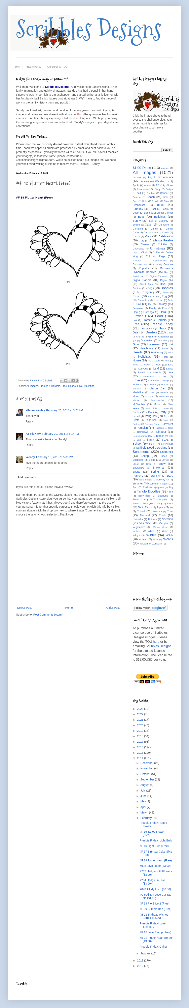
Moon (136, 396)
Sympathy (159, 487)
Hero (170, 352)
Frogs (163, 328)
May (143, 801)
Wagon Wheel (160, 527)
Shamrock (166, 451)
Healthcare (146, 348)
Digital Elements (159, 276)
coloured (137, 260)
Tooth (170, 503)
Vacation (167, 519)
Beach (151, 197)
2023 (140, 708)
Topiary (161, 507)
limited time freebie (149, 372)
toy (171, 507)
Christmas (157, 248)
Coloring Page (155, 256)
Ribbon (160, 436)
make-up (151, 384)
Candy (154, 228)
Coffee (156, 252)
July (143, 790)
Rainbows (142, 432)
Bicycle (155, 201)
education (153, 296)
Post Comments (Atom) (48, 614)
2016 (140, 747)
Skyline (165, 460)
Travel (141, 511)
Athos (169, 185)
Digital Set (166, 280)
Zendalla (157, 543)
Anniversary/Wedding (153, 181)
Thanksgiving (160, 499)
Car (146, 232)
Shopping (138, 459)
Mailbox (137, 384)
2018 (140, 736)
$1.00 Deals (142, 168)
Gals (136, 332)
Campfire (164, 224)
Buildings (160, 216)
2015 (140, 752)
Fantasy (162, 304)
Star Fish (156, 475)
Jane (166, 360)
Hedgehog (157, 352)
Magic (166, 380)
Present (168, 424)
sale (171, 436)
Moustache (157, 400)
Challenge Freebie (161, 240)
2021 (140, 719)
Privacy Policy (33, 66)
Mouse (136, 400)
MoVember (139, 404)
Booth (136, 212)
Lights (169, 368)
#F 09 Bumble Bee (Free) (156, 909)
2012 (140, 966)
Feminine (138, 308)
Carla (155, 232)
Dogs (150, 288)
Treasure (157, 511)
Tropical (145, 515)
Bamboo (151, 193)
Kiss (170, 364)
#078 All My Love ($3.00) (155, 889)
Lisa (170, 372)
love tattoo (153, 380)
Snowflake (138, 467)
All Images (32, 386)
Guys (136, 344)
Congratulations (159, 260)
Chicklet (162, 244)
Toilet (145, 503)
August (145, 785)
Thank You (139, 499)
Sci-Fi (152, 443)
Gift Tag (140, 336)
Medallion (138, 392)
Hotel (165, 357)
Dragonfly (149, 292)
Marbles (165, 384)
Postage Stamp (152, 424)
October (145, 774)
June (143, 796)
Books (164, 209)
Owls (151, 412)
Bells (144, 201)
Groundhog (163, 340)
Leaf (156, 368)
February (146, 818)
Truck (162, 515)
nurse (166, 408)
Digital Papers (142, 280)
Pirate (136, 420)
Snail (148, 464)
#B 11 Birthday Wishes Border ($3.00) (154, 916)
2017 (140, 741)
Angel (151, 177)
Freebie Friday (162, 324)
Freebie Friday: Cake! (153, 946)
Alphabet (137, 177)
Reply (29, 421)
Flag (135, 312)
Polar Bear (151, 420)
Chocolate (138, 248)
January (145, 953)
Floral (162, 312)
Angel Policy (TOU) (57, 66)
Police (166, 420)
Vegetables (139, 527)
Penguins (151, 416)
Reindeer (160, 431)
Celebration (165, 236)
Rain (170, 428)
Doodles (166, 288)
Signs (152, 459)
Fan (150, 304)
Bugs (141, 216)
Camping (138, 228)
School (137, 443)
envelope (144, 300)
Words (168, 539)
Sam (139, 440)
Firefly (152, 308)
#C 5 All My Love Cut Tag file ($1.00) (155, 896)
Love (79, 386)
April (143, 807)
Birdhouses (139, 205)
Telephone (162, 495)
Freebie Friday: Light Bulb (156, 840)
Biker (166, 201)
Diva (162, 284)
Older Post (113, 607)
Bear (165, 197)
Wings (136, 535)
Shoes (163, 456)
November (147, 768)
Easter (137, 296)
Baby (157, 189)
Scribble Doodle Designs (151, 447)
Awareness (143, 189)
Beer (135, 201)
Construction (140, 264)
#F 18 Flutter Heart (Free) (156, 860)
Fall (139, 304)
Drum (165, 292)
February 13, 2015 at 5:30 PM (54, 457)
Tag (171, 487)
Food (159, 316)
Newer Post (24, 607)
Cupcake (144, 268)
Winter (151, 535)
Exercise (158, 300)
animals (168, 177)
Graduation (147, 340)
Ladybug (143, 368)
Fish (164, 308)
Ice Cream (154, 360)
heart (165, 348)
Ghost (170, 332)
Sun (135, 487)
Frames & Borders (50, 386)
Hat (170, 344)
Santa (150, 439)
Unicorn (152, 519)
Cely (141, 240)
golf (134, 340)
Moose (149, 396)
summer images (159, 483)
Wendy (30, 457)
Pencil (136, 416)
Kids (158, 364)
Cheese (145, 244)
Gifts (151, 336)
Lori (165, 376)
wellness (137, 531)
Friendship (148, 328)
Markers (137, 388)
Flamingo (148, 312)
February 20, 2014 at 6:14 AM (60, 433)
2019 (140, 730)
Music (157, 404)
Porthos (137, 424)
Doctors (137, 288)
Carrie (165, 232)
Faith (170, 300)
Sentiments (141, 452)
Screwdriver (167, 444)
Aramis (147, 185)
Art (157, 185)
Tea (171, 491)
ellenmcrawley (35, 410)
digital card (138, 276)
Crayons (168, 264)
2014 (140, 758)
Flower (138, 316)
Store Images (145, 479)
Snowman (159, 467)
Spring (155, 471)
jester (135, 364)
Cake (148, 224)
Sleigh (136, 464)
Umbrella (138, 519)
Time (135, 503)
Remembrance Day (142, 436)
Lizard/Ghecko (148, 376)
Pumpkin (142, 427)
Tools (157, 503)
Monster (164, 392)
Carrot (136, 236)
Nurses (137, 412)
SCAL (165, 439)
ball (139, 193)
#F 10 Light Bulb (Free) (154, 846)
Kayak (147, 364)
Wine (165, 531)
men (152, 392)
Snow (161, 463)
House (137, 360)
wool (155, 539)
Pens (166, 416)
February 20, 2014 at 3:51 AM (64, 410)
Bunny (137, 220)
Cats (148, 236)
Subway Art (162, 479)
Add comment (26, 477)
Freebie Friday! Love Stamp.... (152, 925)
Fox (135, 320)
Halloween (153, 344)
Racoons (159, 428)
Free (64, 386)
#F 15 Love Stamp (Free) (155, 932)
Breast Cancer (165, 212)
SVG (145, 487)
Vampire (163, 523)
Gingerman (163, 336)
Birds (160, 204)
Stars (169, 475)
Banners (137, 197)
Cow (155, 264)
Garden (151, 332)
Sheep (145, 455)
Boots (147, 212)
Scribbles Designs (88, 29)
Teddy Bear (144, 496)
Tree (170, 511)
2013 (140, 960)
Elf (134, 300)
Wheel (151, 531)
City (135, 252)
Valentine (89, 386)
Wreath (144, 543)
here (156, 641)
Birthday (138, 208)
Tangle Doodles (148, 491)
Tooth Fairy (144, 507)
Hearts (72, 386)
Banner (164, 193)
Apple (136, 185)
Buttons (136, 225)
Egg (164, 296)
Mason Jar (157, 388)
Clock (144, 252)
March (144, 812)
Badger (169, 189)
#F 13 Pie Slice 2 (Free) (154, 903)
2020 (140, 725)
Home (16, 66)
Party (163, 412)
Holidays (144, 356)
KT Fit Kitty (33, 433)
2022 (140, 714)
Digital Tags (146, 284)
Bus (151, 221)
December (147, 763)
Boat (153, 209)
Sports (136, 471)
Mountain (164, 396)
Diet (166, 272)
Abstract (165, 168)
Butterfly (163, 220)
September (147, 779)
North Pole (151, 408)
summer (138, 483)
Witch (169, 535)
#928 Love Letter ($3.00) (155, 865)
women (143, 539)
